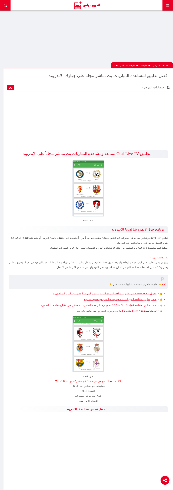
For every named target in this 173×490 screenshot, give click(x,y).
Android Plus (87, 5)
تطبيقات (145, 65)
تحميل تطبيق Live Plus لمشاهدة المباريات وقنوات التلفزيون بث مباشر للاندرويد (117, 311)
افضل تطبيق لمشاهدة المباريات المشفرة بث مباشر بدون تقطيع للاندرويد (120, 299)
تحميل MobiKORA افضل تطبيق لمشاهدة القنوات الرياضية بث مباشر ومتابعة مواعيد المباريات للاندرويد (104, 293)
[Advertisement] (88, 37)
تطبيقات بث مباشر (129, 65)
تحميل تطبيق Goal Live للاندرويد (86, 409)
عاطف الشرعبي (160, 65)
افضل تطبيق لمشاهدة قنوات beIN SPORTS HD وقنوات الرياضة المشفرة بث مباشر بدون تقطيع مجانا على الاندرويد (99, 305)
